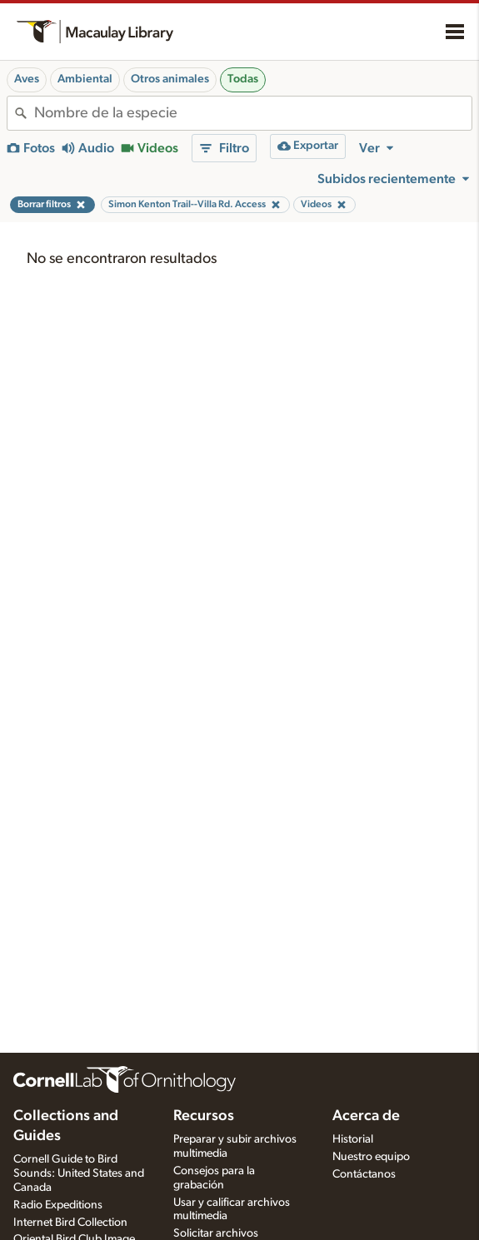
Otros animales (170, 79)
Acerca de (366, 1116)
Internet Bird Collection (70, 1222)
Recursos (203, 1116)
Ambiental (84, 79)
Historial (352, 1139)
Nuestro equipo (371, 1157)
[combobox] (253, 113)
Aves (26, 79)
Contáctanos (364, 1174)
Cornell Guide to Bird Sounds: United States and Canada (78, 1173)
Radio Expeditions (57, 1205)
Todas (242, 79)
